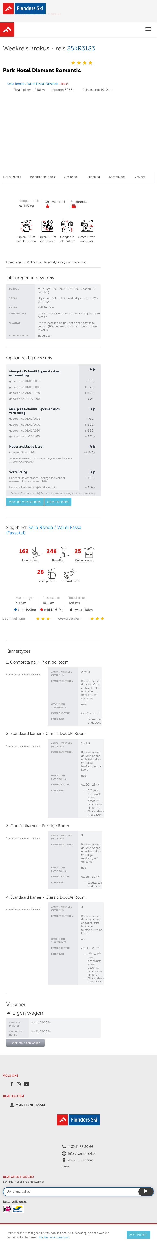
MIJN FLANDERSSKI (30, 1105)
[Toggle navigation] (148, 29)
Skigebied (93, 176)
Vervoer (140, 176)
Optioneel (71, 176)
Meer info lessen (57, 501)
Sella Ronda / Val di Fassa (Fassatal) (32, 84)
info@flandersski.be (82, 1154)
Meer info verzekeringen (25, 501)
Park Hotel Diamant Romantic (42, 70)
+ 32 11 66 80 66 (80, 1147)
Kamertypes (117, 176)
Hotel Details (12, 176)
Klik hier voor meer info (54, 1237)
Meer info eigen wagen (25, 1042)
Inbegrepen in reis (42, 176)
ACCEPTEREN (138, 1234)
